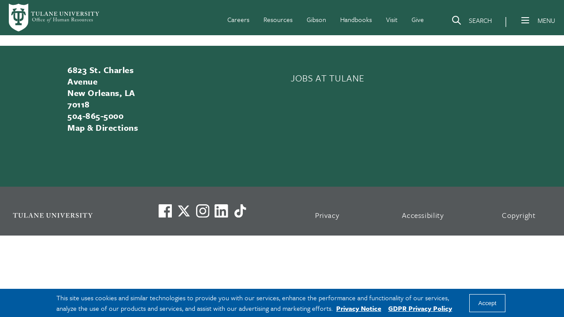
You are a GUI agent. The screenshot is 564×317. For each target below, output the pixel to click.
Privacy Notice (358, 308)
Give (418, 19)
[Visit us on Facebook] (165, 210)
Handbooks (356, 19)
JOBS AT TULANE (327, 78)
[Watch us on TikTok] (240, 210)
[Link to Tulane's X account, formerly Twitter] (183, 210)
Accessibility (423, 215)
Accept (488, 303)
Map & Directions (102, 127)
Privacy (327, 215)
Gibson (316, 19)
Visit (391, 19)
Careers (238, 19)
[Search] (471, 22)
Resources (278, 19)
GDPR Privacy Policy (420, 308)
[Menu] (525, 20)
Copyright (519, 215)
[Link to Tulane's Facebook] (202, 210)
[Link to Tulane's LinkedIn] (221, 210)
